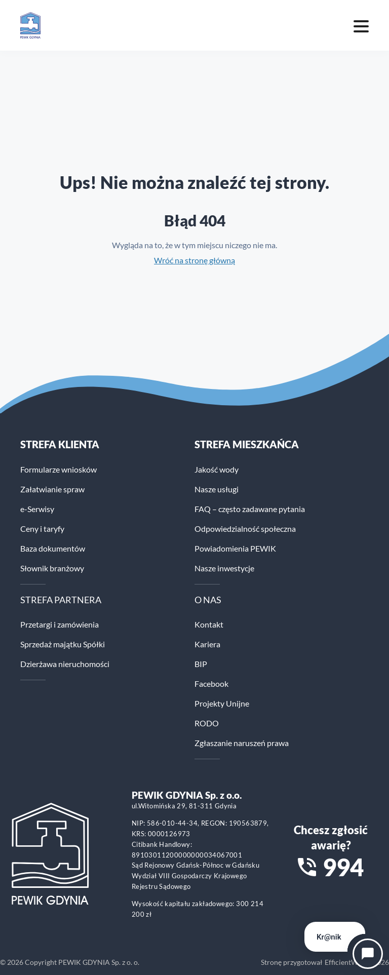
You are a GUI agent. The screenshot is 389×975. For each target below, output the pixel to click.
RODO (206, 723)
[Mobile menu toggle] (361, 25)
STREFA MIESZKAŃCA (246, 444)
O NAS (207, 599)
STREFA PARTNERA (60, 599)
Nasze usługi (216, 489)
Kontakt (208, 624)
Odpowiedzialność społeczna (245, 528)
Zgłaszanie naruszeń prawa (241, 743)
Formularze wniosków (58, 469)
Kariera (207, 644)
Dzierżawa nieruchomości (64, 664)
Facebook (211, 683)
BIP (200, 664)
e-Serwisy (37, 509)
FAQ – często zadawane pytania (249, 509)
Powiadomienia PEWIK (235, 548)
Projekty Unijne (221, 703)
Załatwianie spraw (52, 489)
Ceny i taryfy (42, 528)
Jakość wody (216, 469)
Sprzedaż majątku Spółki (62, 644)
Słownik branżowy (52, 568)
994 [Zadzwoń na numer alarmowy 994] (343, 867)
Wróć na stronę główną (194, 260)
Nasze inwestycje (224, 568)
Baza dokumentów (52, 548)
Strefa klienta (59, 444)
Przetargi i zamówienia (59, 624)
